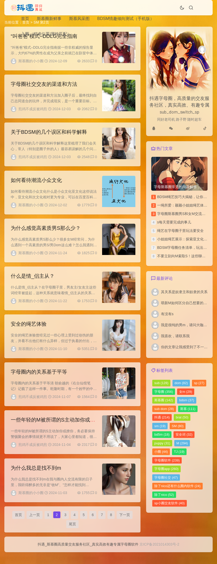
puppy (162, 443)
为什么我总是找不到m (36, 476)
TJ (179, 452)
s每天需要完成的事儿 (174, 222)
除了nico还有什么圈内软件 (177, 486)
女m (185, 392)
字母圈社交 (166, 477)
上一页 (34, 525)
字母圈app (166, 469)
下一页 (124, 525)
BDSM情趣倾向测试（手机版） (125, 18)
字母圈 (163, 392)
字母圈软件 (167, 460)
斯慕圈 (163, 400)
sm (160, 426)
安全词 (184, 434)
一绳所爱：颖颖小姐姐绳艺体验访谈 (185, 205)
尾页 (72, 534)
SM (177, 426)
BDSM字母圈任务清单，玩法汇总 (183, 247)
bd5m (161, 434)
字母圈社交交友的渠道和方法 (44, 85)
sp (199, 383)
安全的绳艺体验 (29, 330)
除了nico (164, 495)
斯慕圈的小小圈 (31, 61)
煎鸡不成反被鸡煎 (32, 110)
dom (181, 383)
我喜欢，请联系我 (175, 336)
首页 (25, 18)
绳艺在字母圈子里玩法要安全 (180, 231)
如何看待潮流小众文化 (36, 183)
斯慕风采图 (79, 18)
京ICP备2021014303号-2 (159, 556)
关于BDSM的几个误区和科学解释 (49, 134)
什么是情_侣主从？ (33, 281)
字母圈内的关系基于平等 (39, 379)
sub (161, 383)
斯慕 (188, 409)
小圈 (161, 452)
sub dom (164, 409)
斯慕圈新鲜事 (49, 18)
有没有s (167, 314)
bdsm (186, 400)
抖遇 (162, 417)
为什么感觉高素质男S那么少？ (46, 232)
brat (182, 417)
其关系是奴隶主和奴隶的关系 (184, 292)
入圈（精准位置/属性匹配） (46, 34)
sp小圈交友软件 (169, 503)
